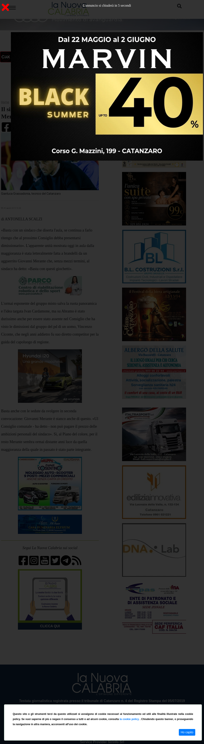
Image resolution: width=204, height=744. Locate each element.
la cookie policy (130, 719)
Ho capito (187, 732)
